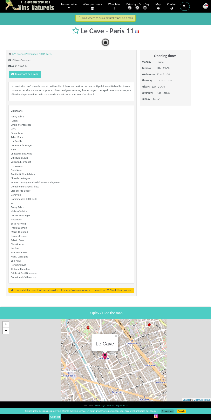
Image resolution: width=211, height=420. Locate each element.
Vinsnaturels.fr (31, 5)
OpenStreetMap (202, 400)
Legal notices (122, 405)
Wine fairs (114, 6)
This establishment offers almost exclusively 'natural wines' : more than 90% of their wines (71, 290)
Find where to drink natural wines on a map (105, 18)
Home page (100, 405)
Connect (55, 417)
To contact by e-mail (24, 74)
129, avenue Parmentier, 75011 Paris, (32, 53)
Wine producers (92, 6)
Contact (171, 6)
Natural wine (69, 6)
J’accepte (181, 411)
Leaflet (186, 400)
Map (158, 6)
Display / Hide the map (105, 313)
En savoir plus (167, 411)
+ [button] (6, 325)
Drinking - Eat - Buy (138, 7)
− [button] (6, 331)
